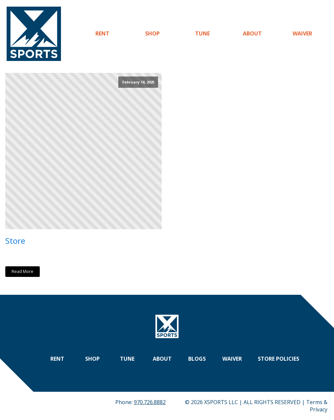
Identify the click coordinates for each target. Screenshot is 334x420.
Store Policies (278, 358)
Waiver (302, 33)
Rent (102, 33)
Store (15, 240)
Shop (152, 33)
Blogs (197, 358)
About (252, 33)
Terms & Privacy (316, 405)
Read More (22, 271)
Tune (202, 33)
